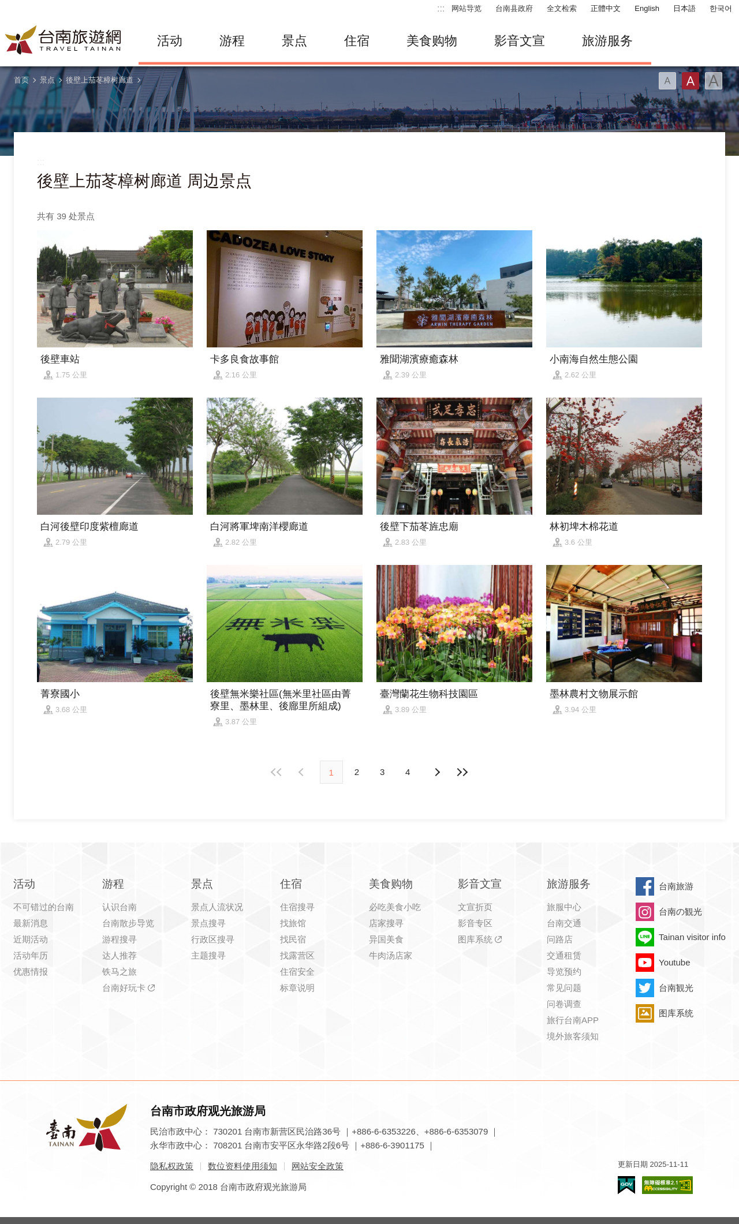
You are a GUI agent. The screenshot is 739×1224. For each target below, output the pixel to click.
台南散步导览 (128, 923)
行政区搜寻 (212, 939)
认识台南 (119, 907)
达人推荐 (119, 955)
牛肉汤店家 (390, 955)
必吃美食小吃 (395, 907)
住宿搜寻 (297, 907)
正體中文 (606, 8)
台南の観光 (680, 911)
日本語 (684, 8)
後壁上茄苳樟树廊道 (99, 80)
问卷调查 (564, 1004)
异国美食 (386, 939)
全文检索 (562, 8)
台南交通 (564, 923)
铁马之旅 (119, 971)
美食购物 (431, 40)
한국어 (721, 8)
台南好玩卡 (123, 988)
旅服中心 (564, 907)
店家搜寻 (386, 923)
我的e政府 (626, 1185)
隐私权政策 (171, 1166)
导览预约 (564, 971)
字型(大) (713, 80)
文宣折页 (475, 907)
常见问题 (564, 988)
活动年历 (30, 955)
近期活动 (30, 939)
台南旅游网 (63, 41)
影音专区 (475, 923)
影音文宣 (519, 40)
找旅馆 (293, 923)
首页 (21, 80)
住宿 (357, 40)
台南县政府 (514, 8)
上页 (436, 772)
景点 (294, 40)
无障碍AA (667, 1185)
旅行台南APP (573, 1020)
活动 (169, 40)
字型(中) (690, 80)
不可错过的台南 (43, 907)
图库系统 (475, 939)
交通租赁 (564, 955)
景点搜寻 (208, 923)
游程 (232, 40)
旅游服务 (607, 40)
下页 (302, 772)
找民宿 (293, 939)
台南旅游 (676, 886)
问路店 (560, 939)
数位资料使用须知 (242, 1166)
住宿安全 (297, 971)
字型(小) (667, 80)
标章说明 (297, 988)
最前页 (277, 772)
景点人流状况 (217, 907)
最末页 (461, 772)
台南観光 (676, 988)
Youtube (675, 962)
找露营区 (297, 955)
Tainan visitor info (692, 937)
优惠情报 (30, 971)
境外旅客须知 (573, 1036)
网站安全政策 (318, 1166)
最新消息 (30, 923)
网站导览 (466, 8)
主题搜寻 (208, 955)
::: (441, 8)
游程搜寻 (119, 939)
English (647, 8)
